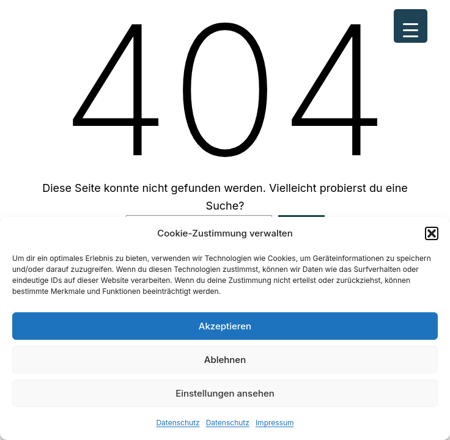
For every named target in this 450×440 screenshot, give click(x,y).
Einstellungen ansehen (225, 393)
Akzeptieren (225, 326)
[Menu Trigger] (410, 26)
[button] (432, 233)
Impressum (275, 422)
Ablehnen (225, 359)
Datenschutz (177, 422)
